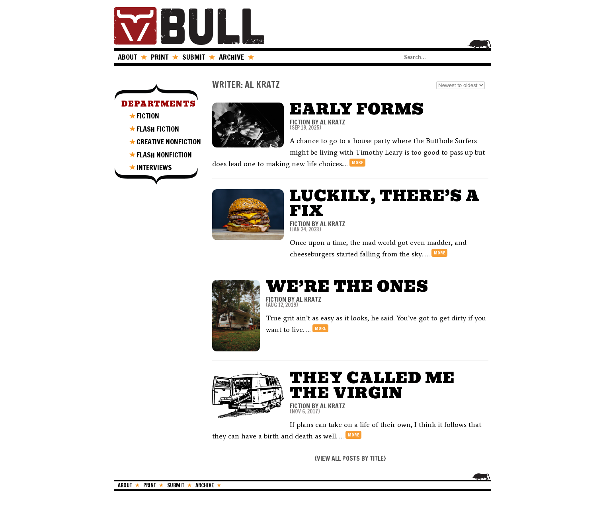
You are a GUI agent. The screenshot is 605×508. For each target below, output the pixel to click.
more (357, 162)
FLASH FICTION (158, 129)
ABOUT (127, 57)
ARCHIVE (231, 57)
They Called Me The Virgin (372, 385)
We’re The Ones (347, 286)
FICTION (148, 116)
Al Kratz (332, 122)
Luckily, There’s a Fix (385, 203)
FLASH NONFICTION (164, 154)
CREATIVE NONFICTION (169, 141)
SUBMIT (193, 57)
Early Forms (357, 109)
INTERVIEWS (154, 167)
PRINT (159, 57)
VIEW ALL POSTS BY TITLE (350, 458)
